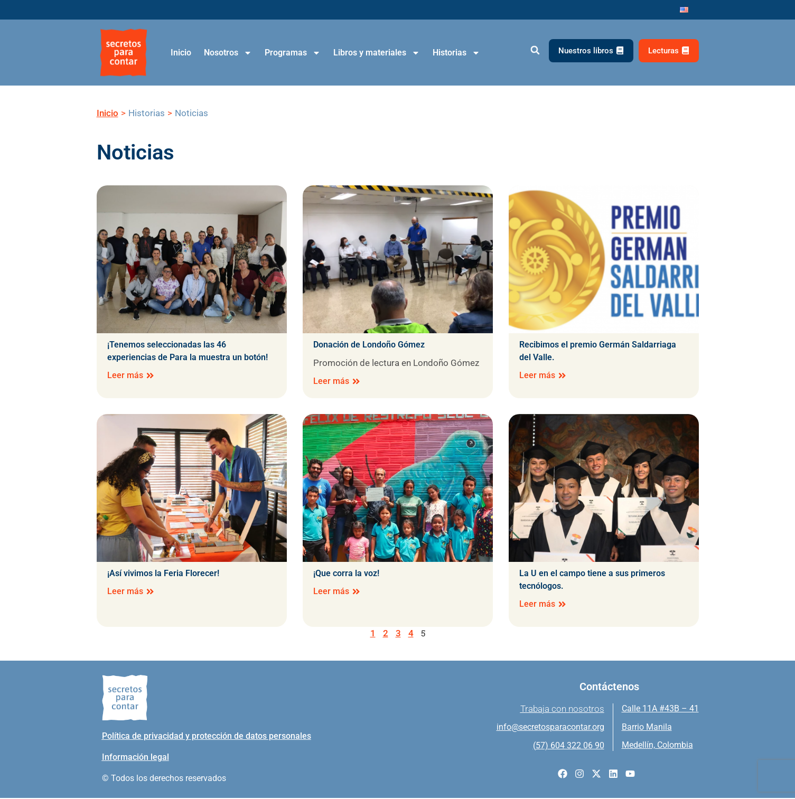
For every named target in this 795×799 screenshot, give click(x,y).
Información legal (135, 758)
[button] (535, 50)
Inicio (181, 53)
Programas (293, 52)
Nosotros (228, 52)
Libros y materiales (376, 52)
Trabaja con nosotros (562, 709)
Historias (456, 52)
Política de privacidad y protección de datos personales (206, 737)
